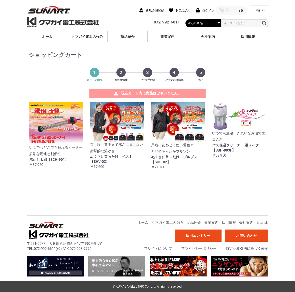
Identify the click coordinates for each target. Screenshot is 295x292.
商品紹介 (127, 37)
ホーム (47, 37)
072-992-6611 (167, 22)
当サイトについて (158, 248)
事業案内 (167, 37)
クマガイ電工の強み (87, 37)
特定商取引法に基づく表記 (247, 248)
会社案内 (208, 37)
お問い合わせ (246, 236)
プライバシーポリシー (199, 248)
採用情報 (248, 37)
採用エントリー (198, 236)
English (259, 10)
